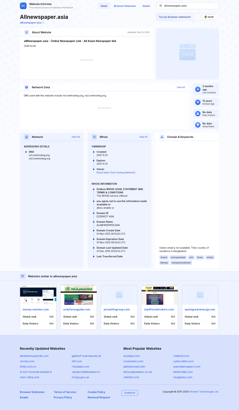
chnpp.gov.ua (80, 377)
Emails (146, 5)
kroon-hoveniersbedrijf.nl (36, 372)
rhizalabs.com (80, 366)
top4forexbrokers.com (159, 309)
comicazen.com (133, 361)
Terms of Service (65, 392)
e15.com (77, 361)
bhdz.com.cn (28, 366)
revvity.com (27, 361)
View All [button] (181, 87)
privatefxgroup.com (117, 309)
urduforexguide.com (76, 309)
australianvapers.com (186, 366)
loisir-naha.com (29, 377)
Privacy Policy (63, 397)
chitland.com (181, 356)
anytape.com (131, 356)
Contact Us (129, 393)
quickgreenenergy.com (200, 309)
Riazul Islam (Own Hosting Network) (116, 172)
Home (104, 5)
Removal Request (99, 397)
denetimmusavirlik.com (34, 356)
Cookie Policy (96, 392)
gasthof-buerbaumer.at (86, 356)
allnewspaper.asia (32, 22)
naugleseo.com (182, 377)
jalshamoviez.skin (134, 366)
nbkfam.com (131, 377)
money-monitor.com (36, 309)
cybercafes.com (183, 361)
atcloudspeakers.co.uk (137, 372)
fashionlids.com (183, 372)
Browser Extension (125, 5)
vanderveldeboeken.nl (86, 372)
